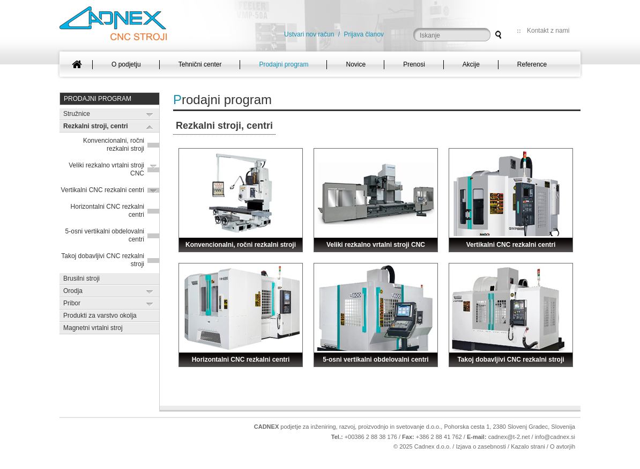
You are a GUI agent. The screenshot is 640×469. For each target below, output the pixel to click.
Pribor (71, 303)
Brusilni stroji (81, 278)
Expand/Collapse (149, 114)
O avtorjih (562, 446)
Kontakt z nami (548, 30)
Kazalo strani (528, 446)
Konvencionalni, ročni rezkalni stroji (113, 144)
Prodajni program (97, 98)
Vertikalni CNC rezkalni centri (102, 190)
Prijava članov (364, 34)
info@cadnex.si (555, 437)
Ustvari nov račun (309, 34)
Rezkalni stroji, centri (95, 126)
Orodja (73, 291)
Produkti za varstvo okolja (100, 315)
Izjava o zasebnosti (481, 446)
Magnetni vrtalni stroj (93, 328)
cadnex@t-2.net (509, 437)
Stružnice (76, 114)
